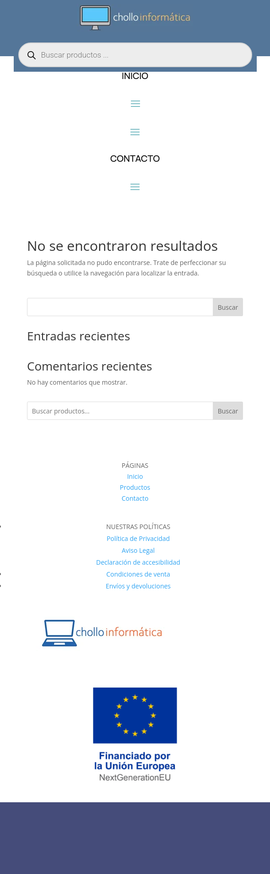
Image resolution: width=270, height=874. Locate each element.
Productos (135, 487)
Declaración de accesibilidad (138, 562)
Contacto (135, 498)
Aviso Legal (138, 550)
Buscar (228, 307)
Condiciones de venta (138, 574)
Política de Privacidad (138, 538)
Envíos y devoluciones (138, 586)
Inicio (135, 476)
